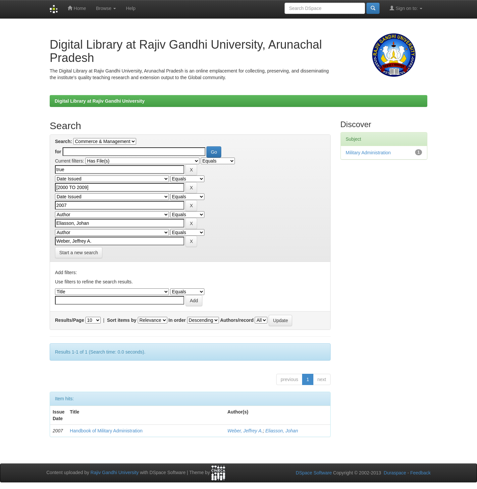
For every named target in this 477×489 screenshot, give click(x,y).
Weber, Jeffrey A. (245, 430)
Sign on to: (406, 8)
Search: (63, 141)
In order (177, 320)
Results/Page (69, 320)
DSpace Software (314, 472)
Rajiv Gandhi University (114, 472)
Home (77, 8)
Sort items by (121, 320)
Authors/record (236, 320)
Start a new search (78, 252)
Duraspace (395, 472)
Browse (106, 8)
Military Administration (368, 152)
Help (130, 8)
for (58, 151)
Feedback (420, 472)
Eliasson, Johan (281, 430)
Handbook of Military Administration (106, 430)
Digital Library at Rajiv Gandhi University (100, 101)
